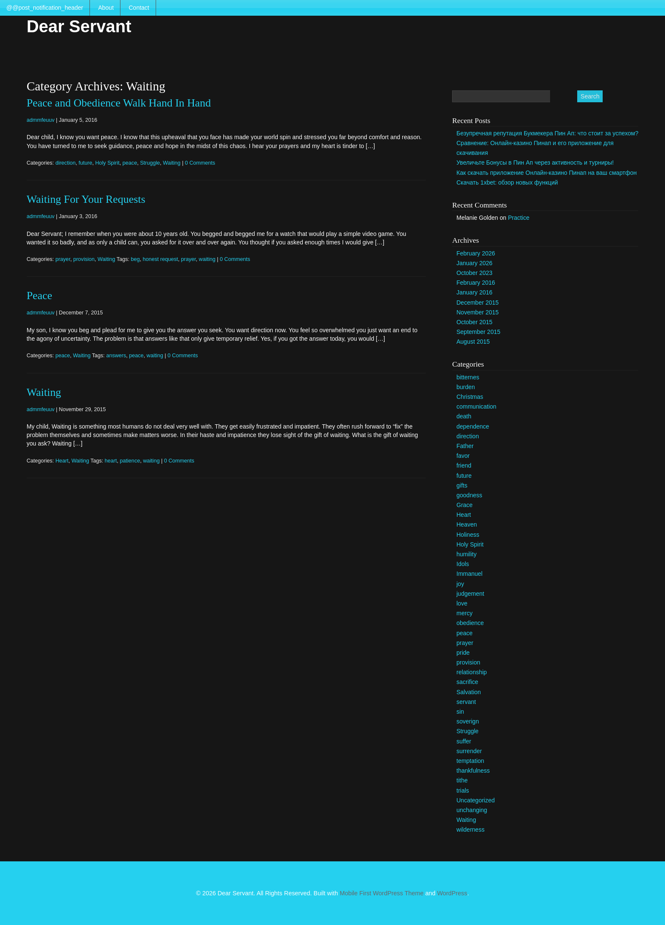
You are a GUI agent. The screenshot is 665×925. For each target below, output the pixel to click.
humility (466, 554)
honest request (160, 259)
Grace (464, 505)
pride (462, 652)
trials (462, 790)
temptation (470, 760)
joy (460, 583)
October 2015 (474, 322)
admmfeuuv (41, 120)
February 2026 (475, 253)
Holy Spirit (107, 163)
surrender (469, 751)
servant (466, 701)
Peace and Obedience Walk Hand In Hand (119, 103)
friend (463, 465)
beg (135, 259)
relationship (471, 672)
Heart (62, 461)
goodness (469, 495)
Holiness (467, 534)
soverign (467, 721)
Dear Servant (79, 26)
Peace (39, 295)
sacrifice (467, 681)
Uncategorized (475, 800)
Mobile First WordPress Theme (382, 893)
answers (116, 356)
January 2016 (474, 292)
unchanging (471, 810)
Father (464, 446)
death (463, 416)
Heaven (466, 524)
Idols (462, 564)
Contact (139, 7)
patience (130, 461)
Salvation (468, 692)
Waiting (172, 163)
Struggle (150, 163)
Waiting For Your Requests (86, 199)
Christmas (469, 396)
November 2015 (477, 312)
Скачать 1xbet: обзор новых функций (507, 182)
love (461, 603)
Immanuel (469, 573)
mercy (464, 613)
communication (476, 406)
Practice (519, 217)
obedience (470, 622)
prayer (63, 259)
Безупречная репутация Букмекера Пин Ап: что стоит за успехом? (547, 133)
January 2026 (474, 263)
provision (84, 259)
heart (111, 461)
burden (465, 387)
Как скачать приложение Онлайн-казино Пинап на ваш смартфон (546, 172)
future (85, 163)
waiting (207, 259)
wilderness (470, 829)
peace (130, 163)
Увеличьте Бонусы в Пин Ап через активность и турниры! (535, 162)
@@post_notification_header (44, 7)
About (106, 7)
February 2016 (475, 282)
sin (460, 711)
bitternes (467, 377)
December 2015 (477, 302)
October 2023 (474, 272)
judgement (470, 593)
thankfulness (473, 770)
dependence (472, 426)
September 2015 (478, 331)
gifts (461, 485)
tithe (461, 780)
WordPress (452, 893)
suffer (463, 741)
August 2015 (473, 341)
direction (66, 163)
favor (462, 455)
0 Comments (200, 163)
